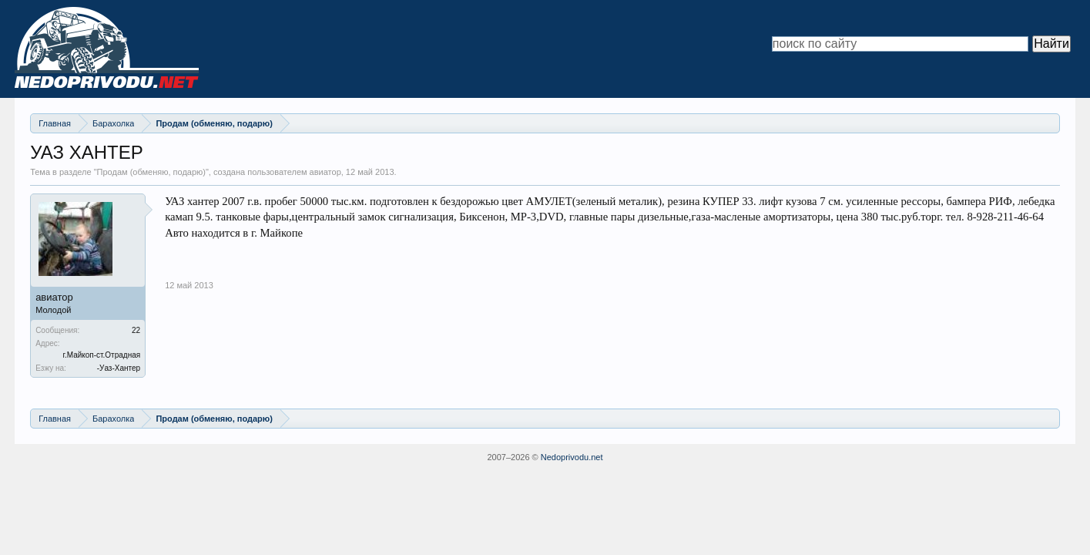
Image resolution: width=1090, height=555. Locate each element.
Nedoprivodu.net (572, 457)
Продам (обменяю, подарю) (151, 172)
